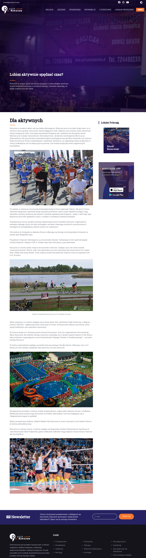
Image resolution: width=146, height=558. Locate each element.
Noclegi (58, 552)
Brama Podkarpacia (92, 549)
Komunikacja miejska (122, 555)
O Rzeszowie (105, 10)
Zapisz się (126, 516)
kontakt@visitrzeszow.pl (11, 2)
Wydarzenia (75, 10)
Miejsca (50, 10)
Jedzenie (61, 10)
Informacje (90, 10)
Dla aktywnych (119, 541)
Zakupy (87, 545)
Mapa (140, 10)
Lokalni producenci (124, 10)
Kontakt (87, 552)
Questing (117, 545)
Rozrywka (88, 541)
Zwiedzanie (60, 545)
